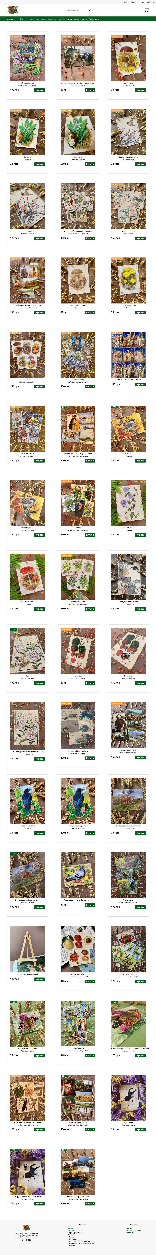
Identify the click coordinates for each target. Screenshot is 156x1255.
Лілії (27, 676)
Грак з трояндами (27, 826)
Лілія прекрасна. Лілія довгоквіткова (27, 751)
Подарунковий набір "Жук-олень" (27, 1196)
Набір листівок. (128, 234)
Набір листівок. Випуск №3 (27, 456)
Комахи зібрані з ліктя (78, 751)
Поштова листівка (78, 85)
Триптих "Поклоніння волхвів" (128, 379)
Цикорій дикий (128, 527)
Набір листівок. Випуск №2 (78, 754)
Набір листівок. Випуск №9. (27, 308)
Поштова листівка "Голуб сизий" (78, 900)
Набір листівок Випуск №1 (78, 604)
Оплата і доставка (138, 2)
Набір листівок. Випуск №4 (78, 977)
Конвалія (27, 157)
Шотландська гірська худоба (128, 826)
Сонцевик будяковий (27, 1048)
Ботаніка (52, 19)
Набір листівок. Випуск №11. (78, 382)
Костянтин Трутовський (78, 1196)
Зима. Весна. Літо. (128, 750)
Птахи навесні (27, 83)
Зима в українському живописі (78, 453)
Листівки (72, 1235)
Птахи (31, 19)
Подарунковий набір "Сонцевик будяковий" (130, 1048)
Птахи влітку (128, 900)
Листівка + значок (78, 160)
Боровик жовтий (78, 305)
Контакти (151, 2)
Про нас (126, 2)
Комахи (61, 19)
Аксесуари (94, 19)
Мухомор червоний (27, 602)
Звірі (76, 19)
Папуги (78, 527)
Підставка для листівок (27, 974)
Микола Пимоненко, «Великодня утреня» (79, 83)
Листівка (27, 160)
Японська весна (128, 231)
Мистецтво (40, 19)
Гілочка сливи (27, 231)
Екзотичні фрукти (78, 974)
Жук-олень (128, 1122)
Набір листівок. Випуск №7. (128, 753)
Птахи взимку (78, 379)
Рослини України (78, 602)
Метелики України (128, 974)
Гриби (69, 19)
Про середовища (75, 1233)
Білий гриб (128, 83)
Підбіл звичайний (128, 305)
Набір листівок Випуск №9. (128, 903)
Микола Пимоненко (78, 1122)
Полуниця (78, 676)
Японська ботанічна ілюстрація (78, 231)
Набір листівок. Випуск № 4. (27, 1125)
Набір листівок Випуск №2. (128, 977)
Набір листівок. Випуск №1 (78, 234)
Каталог (9, 19)
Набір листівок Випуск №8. (78, 1051)
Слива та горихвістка (128, 157)
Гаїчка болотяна (128, 453)
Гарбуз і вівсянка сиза (128, 602)
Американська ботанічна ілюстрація (82, 1243)
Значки (83, 19)
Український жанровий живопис (27, 305)
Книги (23, 19)
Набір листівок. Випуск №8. (78, 456)
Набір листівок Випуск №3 (78, 1199)
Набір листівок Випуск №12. (27, 85)
